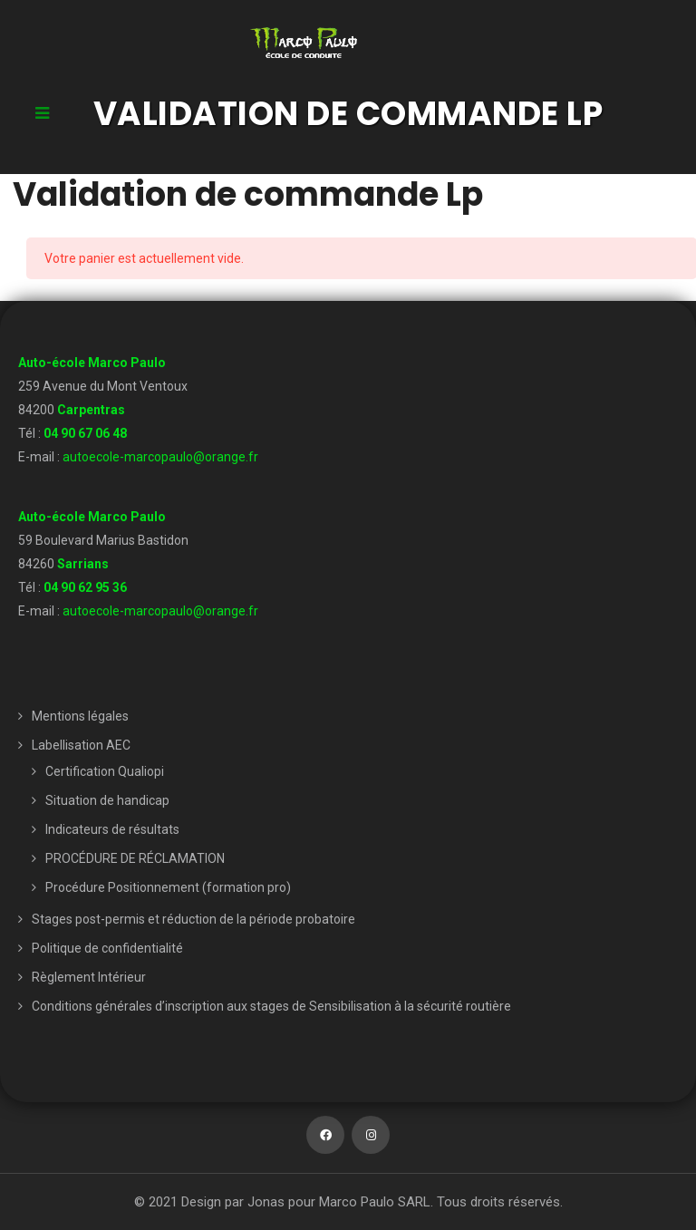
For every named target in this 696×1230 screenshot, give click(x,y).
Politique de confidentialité (107, 948)
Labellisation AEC (81, 745)
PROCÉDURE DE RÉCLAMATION (135, 858)
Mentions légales (80, 716)
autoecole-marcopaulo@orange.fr (160, 457)
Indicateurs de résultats (112, 829)
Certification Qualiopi (104, 771)
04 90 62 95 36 (85, 587)
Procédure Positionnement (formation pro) (168, 887)
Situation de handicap (107, 800)
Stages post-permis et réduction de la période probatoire (193, 919)
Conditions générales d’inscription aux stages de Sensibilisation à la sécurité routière (271, 1006)
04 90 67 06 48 (85, 433)
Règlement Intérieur (89, 977)
